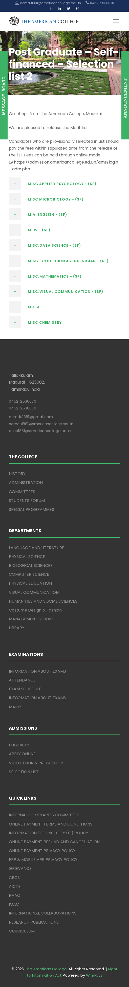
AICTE (14, 886)
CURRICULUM (22, 931)
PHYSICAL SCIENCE (27, 557)
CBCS (14, 878)
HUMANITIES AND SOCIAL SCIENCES (43, 601)
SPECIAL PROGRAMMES (31, 509)
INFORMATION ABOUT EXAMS (37, 671)
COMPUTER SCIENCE (29, 574)
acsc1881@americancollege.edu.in (41, 430)
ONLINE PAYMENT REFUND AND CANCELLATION (54, 842)
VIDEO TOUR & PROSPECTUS (36, 763)
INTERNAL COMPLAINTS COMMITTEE (44, 815)
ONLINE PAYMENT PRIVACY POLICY (42, 851)
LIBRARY (16, 628)
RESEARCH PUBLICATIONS (34, 922)
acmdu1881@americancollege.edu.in (41, 423)
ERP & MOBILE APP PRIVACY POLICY (43, 860)
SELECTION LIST (24, 772)
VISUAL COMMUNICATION (34, 592)
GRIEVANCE (20, 868)
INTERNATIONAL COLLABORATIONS (42, 913)
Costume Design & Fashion (35, 610)
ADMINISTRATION (26, 483)
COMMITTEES (22, 492)
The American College (46, 969)
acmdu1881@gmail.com (31, 416)
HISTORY (17, 474)
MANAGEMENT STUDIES (32, 619)
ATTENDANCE (22, 680)
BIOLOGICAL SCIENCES (31, 565)
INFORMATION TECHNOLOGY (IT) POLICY (48, 833)
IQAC (14, 904)
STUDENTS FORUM (27, 501)
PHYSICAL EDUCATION (30, 583)
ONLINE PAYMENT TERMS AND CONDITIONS (50, 824)
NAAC (14, 895)
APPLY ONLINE (22, 754)
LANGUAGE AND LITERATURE (36, 548)
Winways (94, 975)
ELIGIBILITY (19, 745)
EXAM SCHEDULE (25, 689)
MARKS (16, 707)
